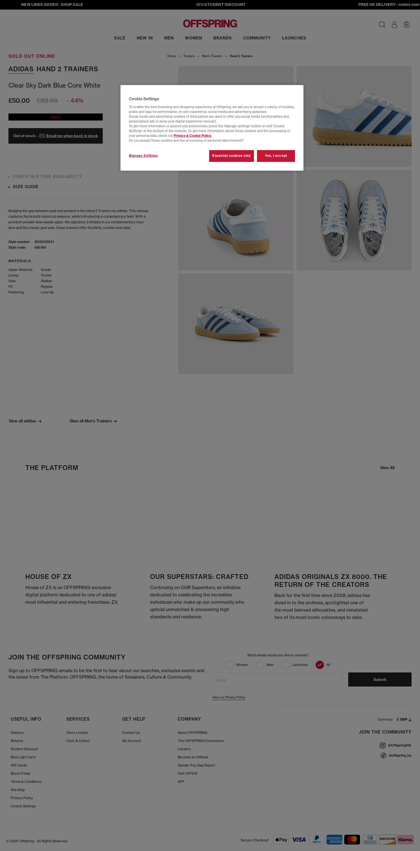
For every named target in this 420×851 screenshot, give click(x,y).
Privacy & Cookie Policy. (193, 136)
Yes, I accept (276, 156)
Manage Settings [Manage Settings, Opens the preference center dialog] (143, 156)
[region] (211, 128)
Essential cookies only (231, 156)
